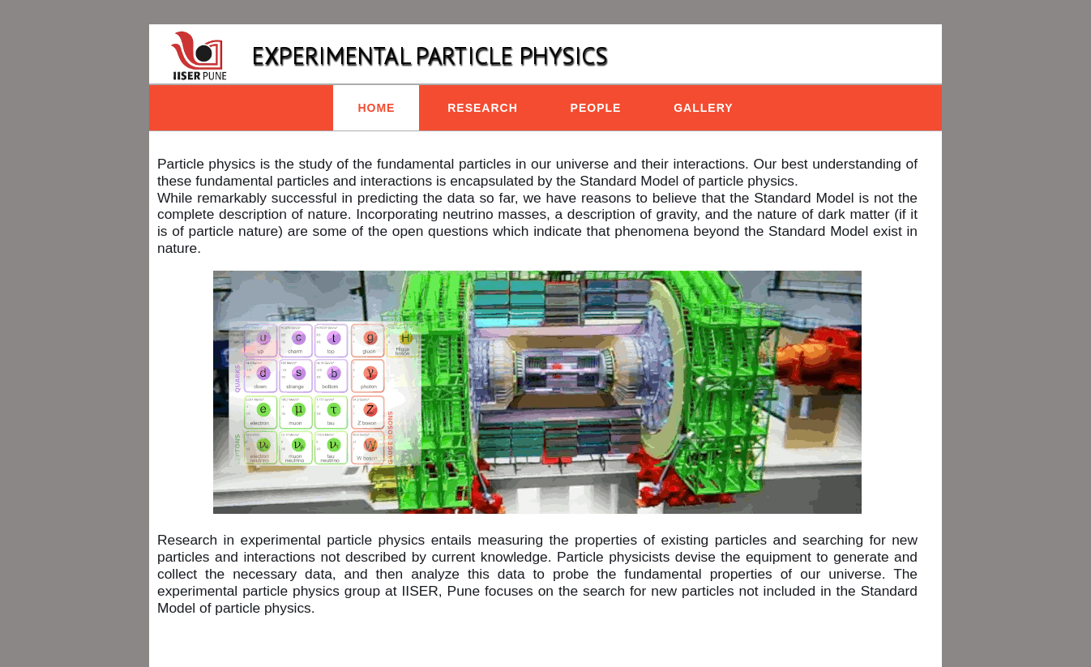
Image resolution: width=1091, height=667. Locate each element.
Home (376, 107)
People (596, 107)
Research (482, 107)
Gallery (703, 107)
